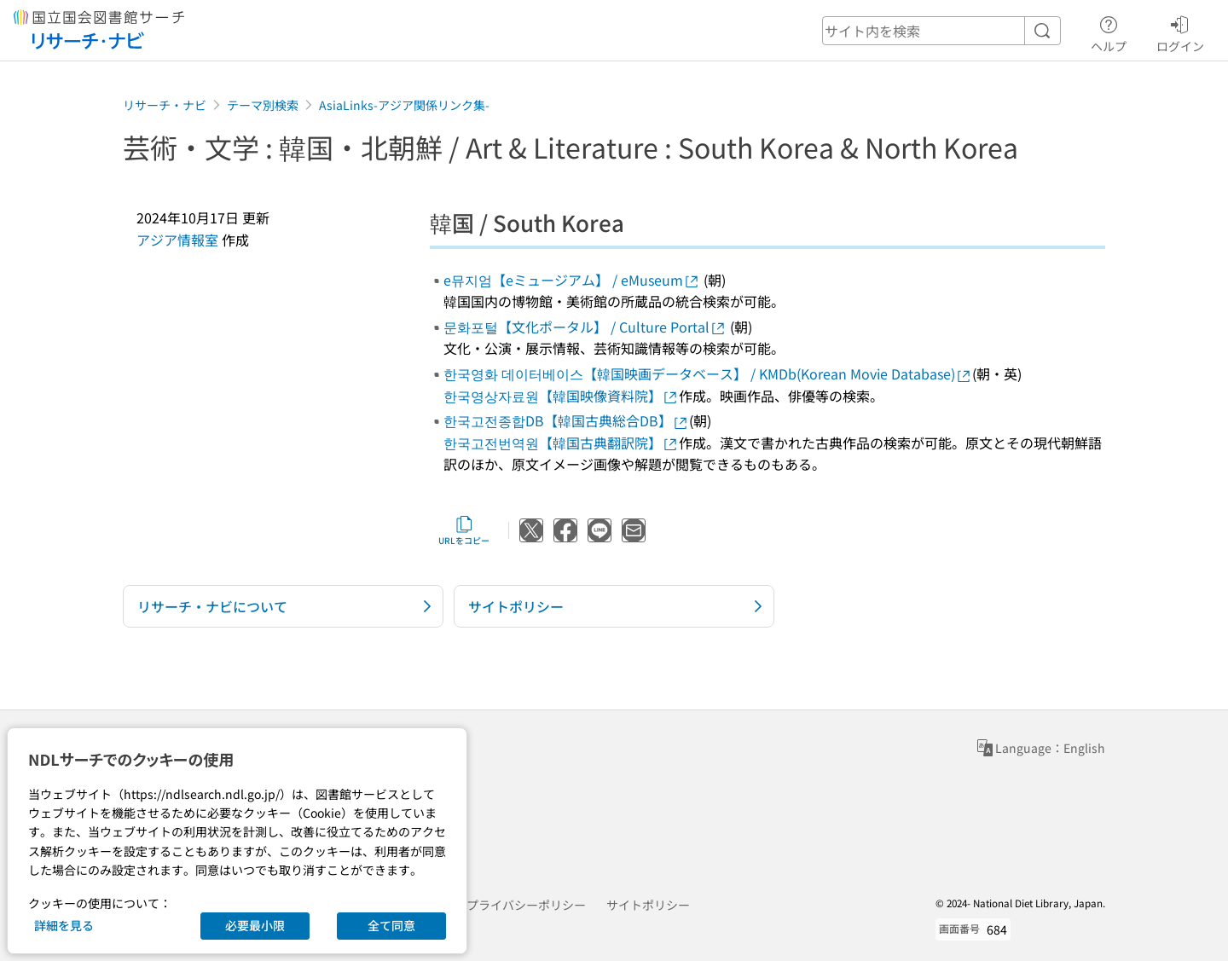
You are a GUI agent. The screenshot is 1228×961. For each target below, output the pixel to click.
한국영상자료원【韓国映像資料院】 (561, 395)
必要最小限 (255, 925)
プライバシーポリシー (526, 904)
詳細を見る (64, 925)
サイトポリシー (648, 904)
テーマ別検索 (262, 104)
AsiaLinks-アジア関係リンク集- (404, 104)
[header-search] (941, 30)
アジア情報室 (177, 239)
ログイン (1180, 31)
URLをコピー (463, 530)
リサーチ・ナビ (164, 104)
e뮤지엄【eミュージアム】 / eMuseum (571, 279)
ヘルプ (1109, 31)
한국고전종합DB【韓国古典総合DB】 (566, 420)
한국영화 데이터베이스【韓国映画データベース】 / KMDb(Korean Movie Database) (707, 373)
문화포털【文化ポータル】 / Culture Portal (585, 326)
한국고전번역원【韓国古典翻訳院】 (561, 442)
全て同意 (391, 925)
